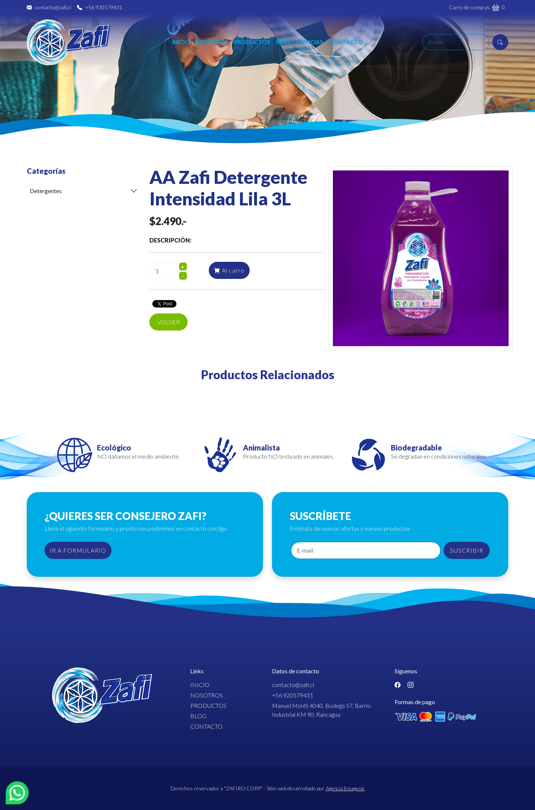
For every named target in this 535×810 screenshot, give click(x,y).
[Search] (455, 42)
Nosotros (211, 42)
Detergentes (46, 190)
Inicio (180, 42)
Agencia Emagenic (345, 788)
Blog (198, 715)
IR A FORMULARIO (78, 550)
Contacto (346, 42)
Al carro (229, 270)
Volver (168, 321)
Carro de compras (477, 7)
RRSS (283, 42)
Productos (252, 42)
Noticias (309, 42)
